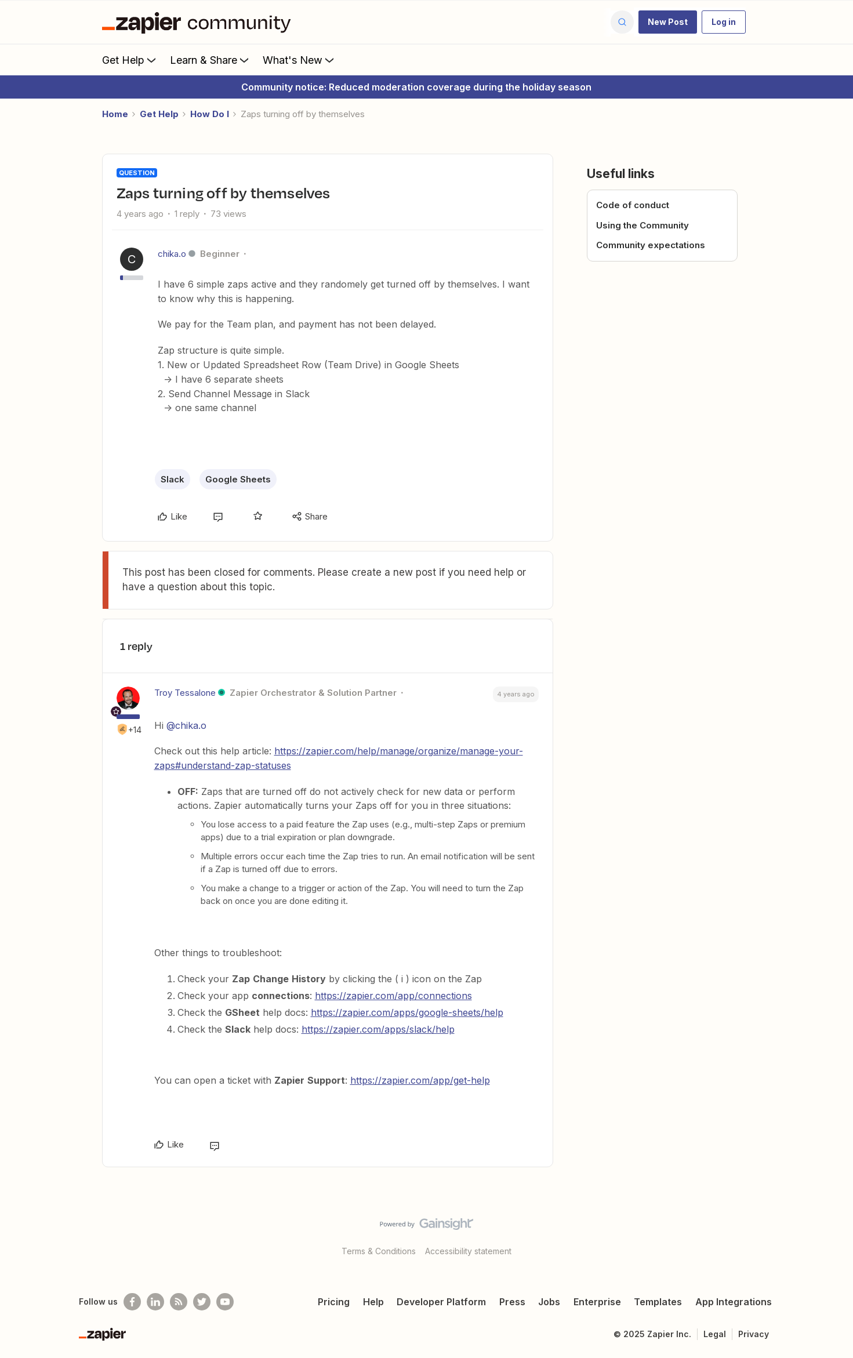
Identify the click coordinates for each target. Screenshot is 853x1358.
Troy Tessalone (185, 692)
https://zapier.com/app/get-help (420, 1080)
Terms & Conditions (379, 1251)
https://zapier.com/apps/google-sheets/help (407, 1012)
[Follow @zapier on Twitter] (201, 1301)
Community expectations (650, 244)
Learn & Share (210, 60)
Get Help (130, 60)
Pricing (334, 1302)
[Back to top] (829, 1234)
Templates (658, 1302)
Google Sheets (238, 479)
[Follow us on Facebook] (132, 1301)
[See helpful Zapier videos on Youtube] (225, 1301)
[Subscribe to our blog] (178, 1301)
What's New (299, 60)
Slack (172, 479)
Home (115, 113)
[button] (667, 22)
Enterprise (597, 1302)
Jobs (549, 1302)
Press (512, 1302)
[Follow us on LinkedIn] (155, 1301)
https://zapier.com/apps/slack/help (378, 1029)
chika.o (172, 253)
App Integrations (733, 1302)
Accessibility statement (468, 1251)
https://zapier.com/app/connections (393, 995)
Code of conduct (632, 204)
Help (373, 1302)
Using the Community (642, 225)
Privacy (753, 1334)
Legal (714, 1334)
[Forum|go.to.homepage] (199, 22)
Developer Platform (441, 1302)
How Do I (209, 113)
